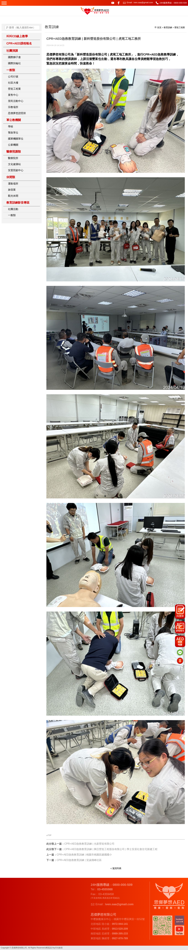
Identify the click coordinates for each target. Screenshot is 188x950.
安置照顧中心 (15, 170)
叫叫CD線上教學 (17, 36)
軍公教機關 (13, 120)
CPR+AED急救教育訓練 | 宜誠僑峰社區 (79, 860)
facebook (118, 2)
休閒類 (10, 177)
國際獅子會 (14, 57)
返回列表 (116, 868)
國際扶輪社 (14, 63)
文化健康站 (14, 164)
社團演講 (12, 50)
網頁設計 (49, 948)
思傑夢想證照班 (17, 113)
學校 (10, 126)
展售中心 (13, 95)
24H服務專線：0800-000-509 (173, 3)
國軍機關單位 (15, 138)
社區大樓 (13, 82)
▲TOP (48, 835)
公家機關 (13, 144)
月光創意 (59, 948)
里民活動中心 (15, 101)
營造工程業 (14, 88)
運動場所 (13, 183)
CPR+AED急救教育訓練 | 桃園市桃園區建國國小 (84, 854)
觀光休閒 (13, 195)
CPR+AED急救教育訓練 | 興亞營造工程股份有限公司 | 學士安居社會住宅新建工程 (110, 849)
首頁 (159, 27)
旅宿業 (12, 189)
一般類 (10, 70)
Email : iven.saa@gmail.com (140, 2)
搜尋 (7, 27)
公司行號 (13, 76)
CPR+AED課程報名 (19, 43)
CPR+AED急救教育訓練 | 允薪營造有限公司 (89, 843)
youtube (112, 2)
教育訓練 (168, 27)
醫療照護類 (13, 151)
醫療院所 (13, 158)
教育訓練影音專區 (17, 202)
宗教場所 (13, 107)
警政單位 (13, 132)
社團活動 (13, 209)
